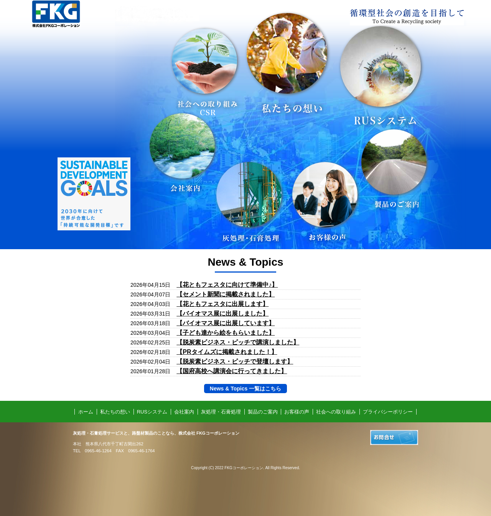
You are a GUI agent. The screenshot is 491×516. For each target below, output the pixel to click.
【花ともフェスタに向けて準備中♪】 (227, 284)
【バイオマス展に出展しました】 (222, 313)
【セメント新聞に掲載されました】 (225, 294)
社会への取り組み (336, 412)
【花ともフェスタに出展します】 (222, 304)
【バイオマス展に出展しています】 (225, 323)
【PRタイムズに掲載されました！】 (226, 352)
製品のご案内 (263, 412)
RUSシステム (152, 412)
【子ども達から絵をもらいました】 (225, 332)
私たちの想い (115, 412)
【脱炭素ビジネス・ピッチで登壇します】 (234, 361)
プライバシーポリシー (388, 412)
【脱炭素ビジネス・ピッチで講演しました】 (237, 342)
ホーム (85, 412)
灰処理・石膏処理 (221, 412)
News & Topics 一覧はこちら (245, 388)
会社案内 (184, 412)
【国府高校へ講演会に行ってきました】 (231, 371)
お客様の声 (296, 412)
